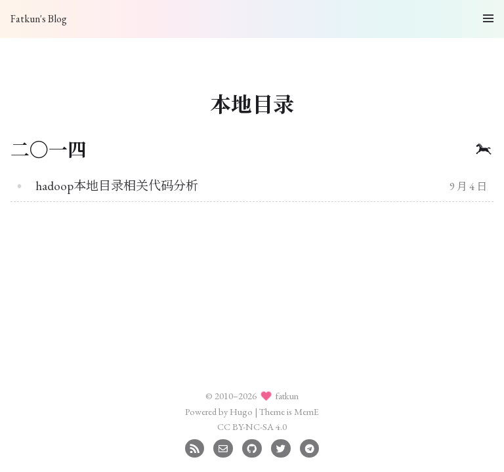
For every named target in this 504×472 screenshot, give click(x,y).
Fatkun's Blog (38, 19)
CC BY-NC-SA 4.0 (252, 426)
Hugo (241, 411)
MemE (306, 411)
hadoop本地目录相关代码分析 (116, 186)
